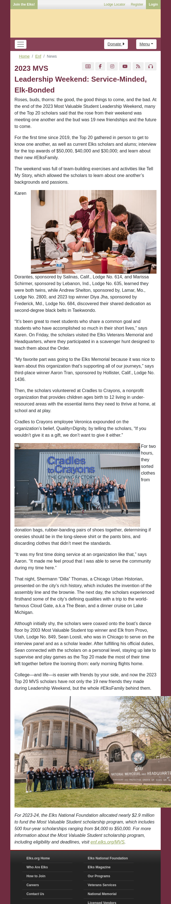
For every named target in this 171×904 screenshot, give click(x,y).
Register (137, 4)
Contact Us (35, 894)
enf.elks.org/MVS (107, 842)
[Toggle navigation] (20, 44)
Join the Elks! (24, 4)
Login (153, 4)
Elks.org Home (38, 858)
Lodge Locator (114, 4)
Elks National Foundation (108, 858)
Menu (145, 44)
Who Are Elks (37, 867)
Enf (38, 56)
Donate (116, 44)
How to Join (35, 876)
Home (24, 56)
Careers (32, 885)
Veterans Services (102, 885)
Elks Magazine (99, 867)
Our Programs (99, 876)
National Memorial (102, 894)
